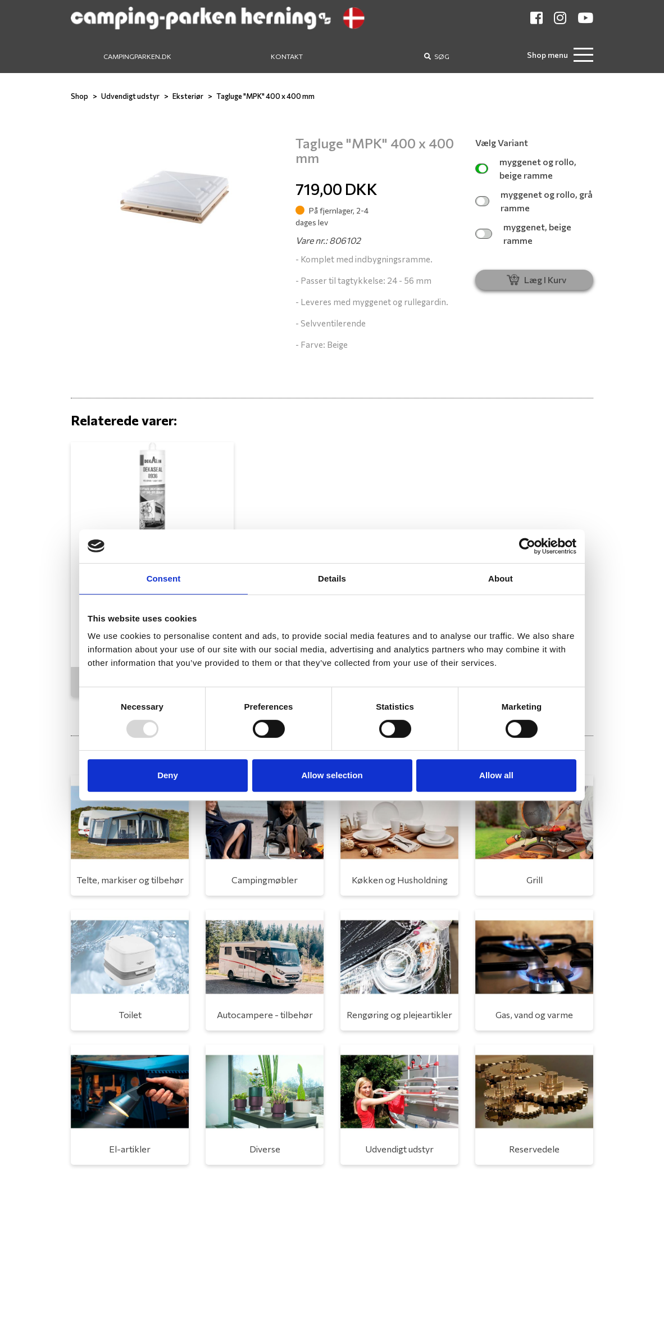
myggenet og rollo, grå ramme (534, 201)
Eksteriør (187, 96)
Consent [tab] (164, 578)
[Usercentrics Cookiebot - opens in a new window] (527, 546)
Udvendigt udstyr (130, 96)
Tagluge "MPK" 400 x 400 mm (265, 96)
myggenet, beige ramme (523, 233)
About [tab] (500, 578)
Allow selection (331, 775)
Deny (167, 775)
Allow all (496, 775)
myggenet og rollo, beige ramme (525, 168)
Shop (79, 96)
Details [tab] (332, 578)
